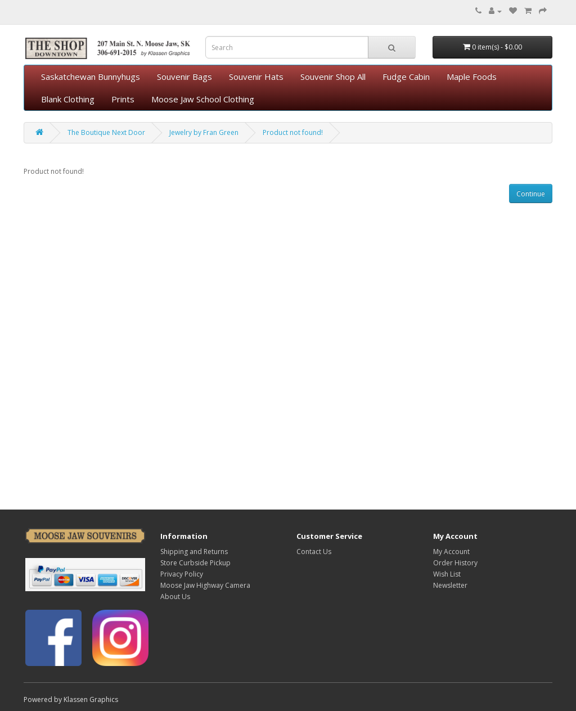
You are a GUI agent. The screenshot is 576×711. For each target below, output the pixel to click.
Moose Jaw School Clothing (202, 99)
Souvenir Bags (184, 76)
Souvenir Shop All (333, 76)
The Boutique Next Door (106, 132)
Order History (455, 563)
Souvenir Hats (256, 76)
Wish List (447, 574)
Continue (530, 194)
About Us (175, 596)
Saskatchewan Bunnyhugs (90, 76)
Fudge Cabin (406, 76)
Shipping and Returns (194, 551)
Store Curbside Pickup (195, 563)
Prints (122, 99)
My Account (451, 551)
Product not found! (293, 132)
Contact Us (313, 551)
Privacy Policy (181, 574)
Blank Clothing (67, 99)
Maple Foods (472, 76)
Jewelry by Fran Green (203, 132)
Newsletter (450, 585)
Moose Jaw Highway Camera (205, 585)
